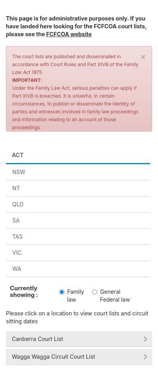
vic (17, 252)
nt (16, 188)
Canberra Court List (37, 339)
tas (17, 236)
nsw (18, 172)
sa (16, 220)
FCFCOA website (69, 34)
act (18, 155)
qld (18, 204)
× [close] (143, 56)
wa (16, 268)
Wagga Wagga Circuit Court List (53, 356)
